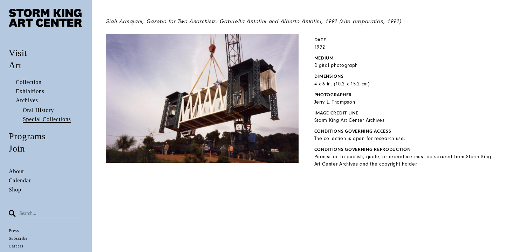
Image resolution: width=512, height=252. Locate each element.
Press (14, 230)
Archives (27, 100)
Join (17, 149)
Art (15, 65)
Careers (16, 246)
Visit (18, 53)
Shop (15, 189)
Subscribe (18, 238)
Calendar (20, 180)
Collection (29, 82)
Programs (27, 136)
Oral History (38, 110)
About (16, 171)
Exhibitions (30, 91)
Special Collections (47, 119)
